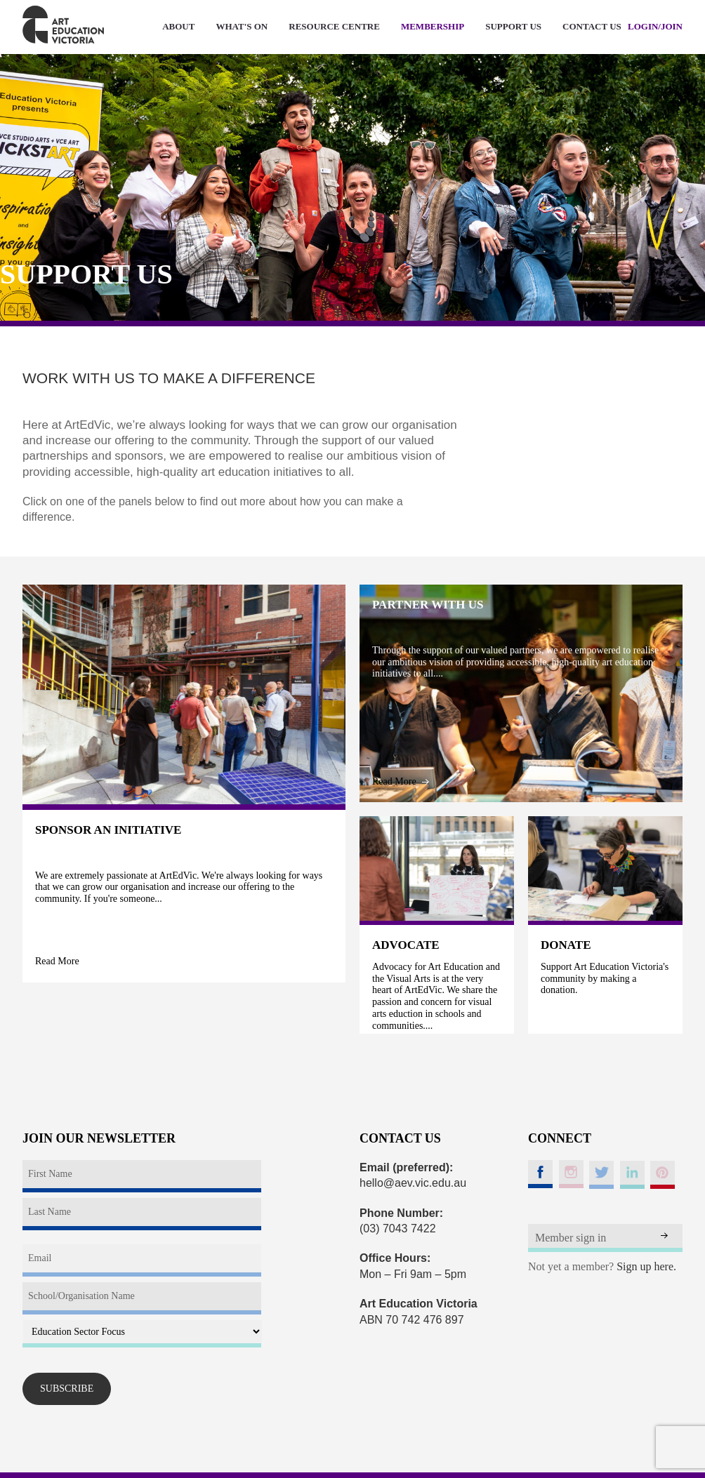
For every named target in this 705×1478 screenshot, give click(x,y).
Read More (63, 961)
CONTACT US (591, 26)
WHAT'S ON (242, 26)
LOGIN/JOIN (655, 26)
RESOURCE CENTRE (334, 26)
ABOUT (178, 26)
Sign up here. (646, 1266)
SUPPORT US (513, 26)
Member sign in (570, 1238)
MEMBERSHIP (432, 26)
